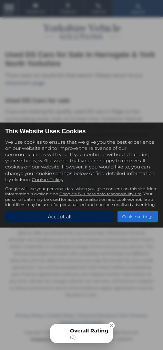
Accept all (60, 216)
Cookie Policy (47, 179)
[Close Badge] (111, 325)
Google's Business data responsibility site (100, 193)
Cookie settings (137, 216)
